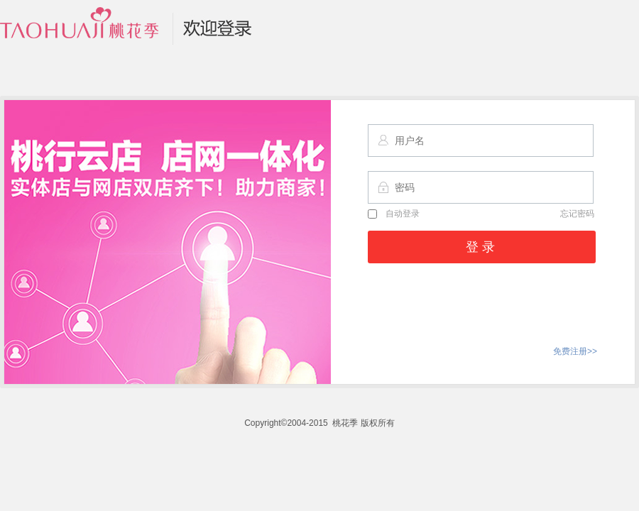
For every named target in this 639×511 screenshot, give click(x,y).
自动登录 (394, 214)
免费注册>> (575, 351)
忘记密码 (577, 214)
